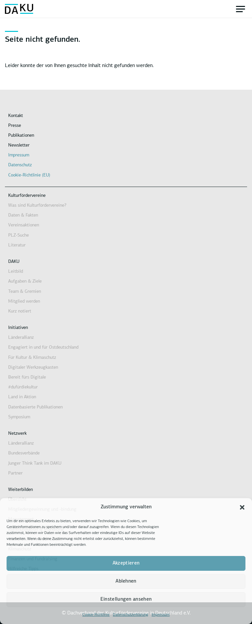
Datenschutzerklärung (130, 615)
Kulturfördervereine (27, 195)
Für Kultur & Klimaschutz (32, 357)
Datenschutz (20, 165)
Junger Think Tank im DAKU (34, 463)
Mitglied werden (24, 301)
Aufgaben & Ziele (25, 281)
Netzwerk (17, 433)
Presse (14, 125)
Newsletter (19, 145)
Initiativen (18, 327)
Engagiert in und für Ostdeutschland (43, 347)
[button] (242, 507)
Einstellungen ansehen (126, 599)
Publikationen (21, 135)
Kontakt (15, 115)
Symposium (19, 417)
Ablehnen (126, 581)
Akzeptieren (126, 563)
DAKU (13, 261)
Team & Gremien (24, 291)
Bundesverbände (24, 453)
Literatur (17, 245)
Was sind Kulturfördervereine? (37, 205)
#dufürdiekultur (23, 387)
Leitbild (15, 271)
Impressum (161, 615)
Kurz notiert (19, 311)
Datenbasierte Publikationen (35, 407)
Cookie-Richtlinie (96, 615)
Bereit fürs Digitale (27, 377)
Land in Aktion (22, 397)
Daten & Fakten (23, 215)
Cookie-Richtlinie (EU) (29, 175)
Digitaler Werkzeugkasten (33, 367)
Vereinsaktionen (23, 225)
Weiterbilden (20, 489)
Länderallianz (21, 337)
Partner (15, 473)
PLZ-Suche (18, 235)
